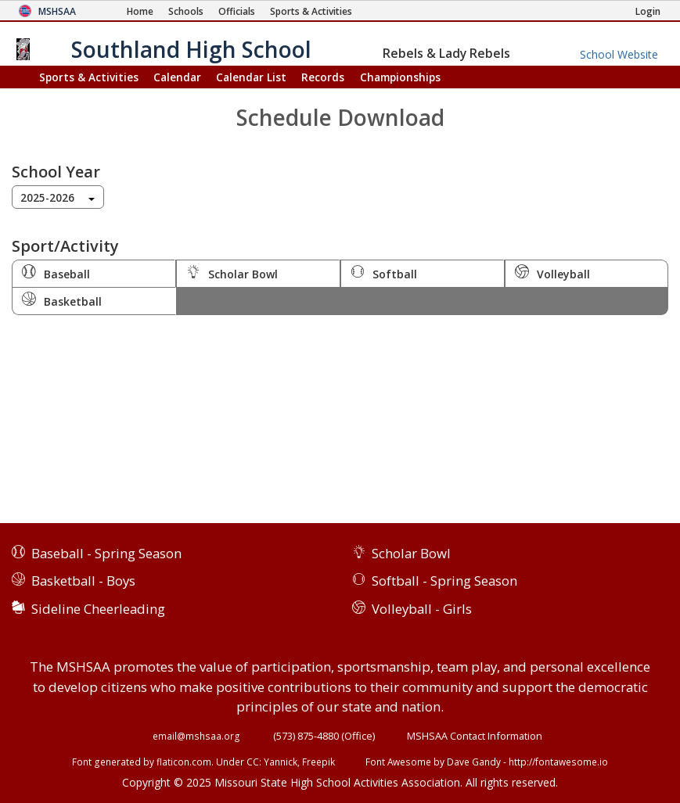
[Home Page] (140, 11)
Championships (400, 77)
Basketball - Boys (83, 581)
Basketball (62, 300)
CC (252, 761)
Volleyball (552, 272)
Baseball (56, 272)
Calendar (177, 77)
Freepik (318, 761)
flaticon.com (184, 761)
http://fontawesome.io (558, 761)
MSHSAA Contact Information (474, 736)
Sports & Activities (89, 77)
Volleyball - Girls (422, 609)
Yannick (280, 761)
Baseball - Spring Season (106, 553)
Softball (384, 272)
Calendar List (251, 77)
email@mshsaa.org (196, 736)
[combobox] (58, 197)
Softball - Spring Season (444, 581)
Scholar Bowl (232, 272)
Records (322, 77)
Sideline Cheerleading (98, 609)
